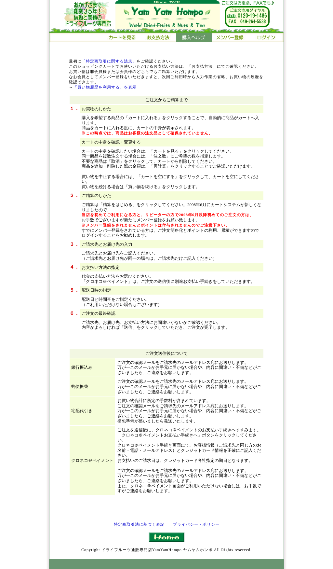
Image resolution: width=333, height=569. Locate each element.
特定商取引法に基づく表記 (139, 524)
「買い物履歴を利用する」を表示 (105, 87)
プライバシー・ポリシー (196, 524)
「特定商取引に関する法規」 (109, 61)
